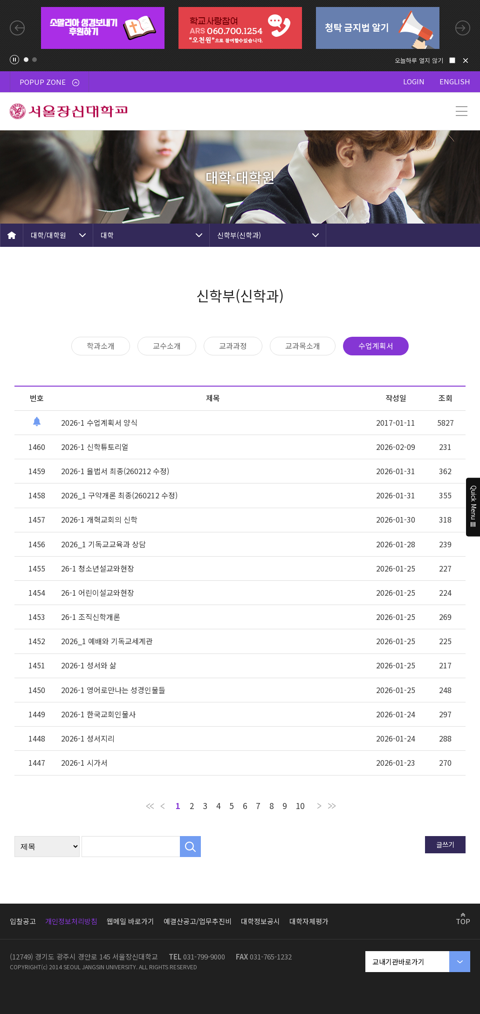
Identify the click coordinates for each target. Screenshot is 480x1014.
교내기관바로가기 (398, 961)
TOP (463, 921)
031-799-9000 (204, 956)
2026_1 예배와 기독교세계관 (107, 641)
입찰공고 (23, 921)
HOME (11, 235)
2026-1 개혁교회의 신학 (99, 519)
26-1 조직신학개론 (90, 616)
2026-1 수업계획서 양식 (99, 422)
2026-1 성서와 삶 (89, 665)
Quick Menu (473, 507)
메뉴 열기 (461, 111)
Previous (17, 27)
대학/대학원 (48, 235)
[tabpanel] (102, 28)
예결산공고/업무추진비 (198, 921)
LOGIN (414, 81)
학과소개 (101, 345)
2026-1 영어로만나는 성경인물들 (113, 689)
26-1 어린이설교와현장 (97, 592)
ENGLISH (454, 81)
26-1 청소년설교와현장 (97, 568)
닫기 (465, 60)
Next (462, 27)
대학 (107, 235)
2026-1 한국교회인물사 (98, 714)
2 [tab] (34, 59)
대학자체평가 (309, 921)
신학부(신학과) (239, 235)
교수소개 (167, 345)
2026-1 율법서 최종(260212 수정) (115, 470)
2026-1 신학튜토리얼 (95, 446)
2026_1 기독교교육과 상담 (103, 544)
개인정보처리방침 (71, 921)
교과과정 (233, 345)
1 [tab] (26, 59)
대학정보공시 (260, 921)
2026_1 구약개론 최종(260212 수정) (119, 495)
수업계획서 (375, 345)
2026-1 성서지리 (88, 738)
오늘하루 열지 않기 (419, 60)
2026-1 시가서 (84, 762)
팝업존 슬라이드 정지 (14, 59)
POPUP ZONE (49, 82)
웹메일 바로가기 (130, 921)
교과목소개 (302, 345)
